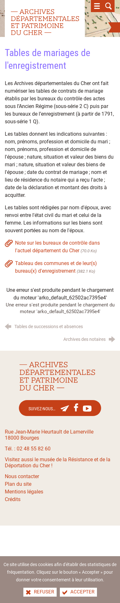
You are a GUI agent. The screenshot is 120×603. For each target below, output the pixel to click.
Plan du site (18, 484)
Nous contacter (22, 476)
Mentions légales (24, 492)
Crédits (12, 499)
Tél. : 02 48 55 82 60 (28, 449)
